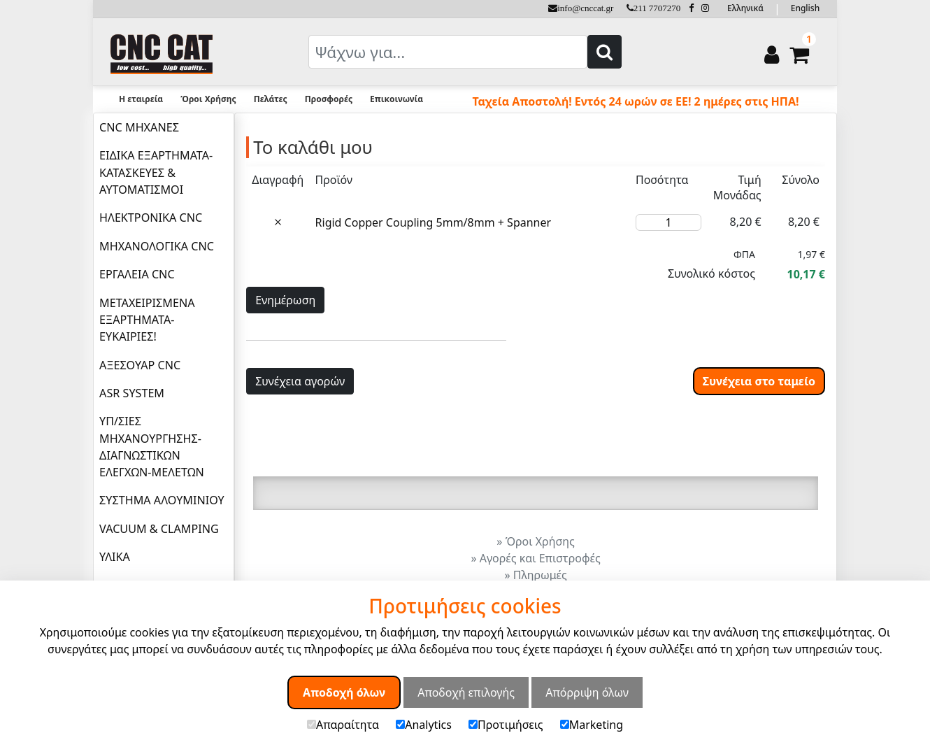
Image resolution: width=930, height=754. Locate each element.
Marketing (591, 724)
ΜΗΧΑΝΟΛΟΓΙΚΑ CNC (156, 246)
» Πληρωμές (535, 575)
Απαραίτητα (343, 724)
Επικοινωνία (396, 99)
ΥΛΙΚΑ (114, 556)
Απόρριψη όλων (587, 692)
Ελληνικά (745, 8)
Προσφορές (328, 99)
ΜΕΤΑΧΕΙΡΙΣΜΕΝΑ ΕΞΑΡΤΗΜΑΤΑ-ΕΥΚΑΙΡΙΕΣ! (146, 320)
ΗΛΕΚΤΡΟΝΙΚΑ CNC (150, 217)
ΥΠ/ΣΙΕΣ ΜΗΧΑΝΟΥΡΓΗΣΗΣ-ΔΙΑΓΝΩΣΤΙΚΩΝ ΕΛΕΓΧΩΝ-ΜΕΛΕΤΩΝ (151, 446)
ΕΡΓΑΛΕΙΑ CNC (137, 274)
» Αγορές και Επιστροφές (535, 558)
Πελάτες (270, 99)
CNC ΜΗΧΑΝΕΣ (139, 127)
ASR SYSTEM (131, 393)
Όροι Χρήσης (208, 99)
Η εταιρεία (141, 99)
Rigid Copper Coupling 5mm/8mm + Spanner (433, 222)
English (805, 8)
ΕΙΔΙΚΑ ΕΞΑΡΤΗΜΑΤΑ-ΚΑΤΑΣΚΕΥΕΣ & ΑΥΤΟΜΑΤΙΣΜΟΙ (156, 172)
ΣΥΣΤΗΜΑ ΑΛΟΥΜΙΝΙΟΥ (161, 500)
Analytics (424, 724)
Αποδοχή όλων (344, 692)
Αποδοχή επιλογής (466, 692)
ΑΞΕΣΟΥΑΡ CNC (139, 365)
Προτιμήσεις (505, 724)
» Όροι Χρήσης (535, 541)
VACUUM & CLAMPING (159, 528)
